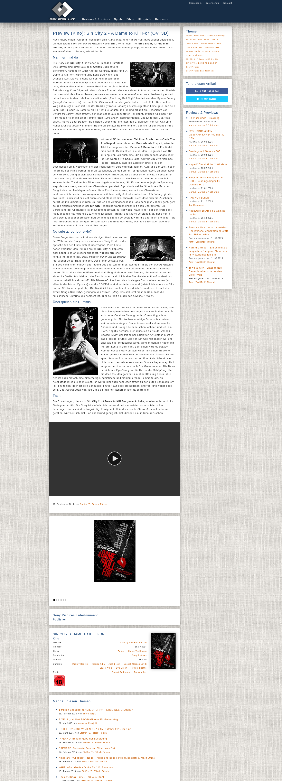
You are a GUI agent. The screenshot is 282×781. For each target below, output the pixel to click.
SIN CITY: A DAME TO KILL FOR (202, 63)
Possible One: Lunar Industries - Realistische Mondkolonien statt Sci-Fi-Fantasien (209, 231)
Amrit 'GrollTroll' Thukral (95, 762)
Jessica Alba (98, 664)
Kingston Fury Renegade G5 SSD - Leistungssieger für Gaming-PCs (206, 181)
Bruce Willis (106, 668)
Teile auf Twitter (207, 99)
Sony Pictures (139, 655)
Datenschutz (212, 3)
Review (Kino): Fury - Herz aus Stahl (81, 777)
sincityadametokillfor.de (134, 642)
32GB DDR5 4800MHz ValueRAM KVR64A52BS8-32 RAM (206, 135)
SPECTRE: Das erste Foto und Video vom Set (87, 748)
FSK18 (215, 40)
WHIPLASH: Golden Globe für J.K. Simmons (86, 767)
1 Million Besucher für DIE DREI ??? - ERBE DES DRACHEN (96, 710)
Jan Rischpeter (197, 205)
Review (215, 51)
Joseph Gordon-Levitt (135, 664)
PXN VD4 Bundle (199, 197)
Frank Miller (140, 672)
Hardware (161, 19)
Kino (201, 47)
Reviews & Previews (96, 19)
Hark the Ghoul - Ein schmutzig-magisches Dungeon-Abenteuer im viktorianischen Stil (208, 251)
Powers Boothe (139, 668)
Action (121, 651)
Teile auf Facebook (207, 91)
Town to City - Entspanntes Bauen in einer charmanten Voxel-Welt (205, 271)
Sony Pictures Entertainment (200, 71)
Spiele (118, 19)
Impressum (195, 3)
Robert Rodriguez (121, 672)
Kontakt (227, 3)
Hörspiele (144, 19)
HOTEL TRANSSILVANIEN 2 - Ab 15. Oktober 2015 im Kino (95, 729)
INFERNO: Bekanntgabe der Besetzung (83, 738)
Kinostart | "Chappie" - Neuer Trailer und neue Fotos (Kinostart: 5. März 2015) (107, 758)
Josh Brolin (114, 664)
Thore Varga (89, 714)
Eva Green (121, 668)
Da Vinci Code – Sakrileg (204, 118)
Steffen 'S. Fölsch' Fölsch (93, 504)
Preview (206, 51)
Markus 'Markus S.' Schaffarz (204, 125)
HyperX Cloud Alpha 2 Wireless (208, 164)
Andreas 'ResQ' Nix (88, 723)
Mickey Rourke (80, 664)
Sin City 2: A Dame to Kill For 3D (202, 59)
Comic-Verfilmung (137, 651)
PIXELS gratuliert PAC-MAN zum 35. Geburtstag (88, 719)
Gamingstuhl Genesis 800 (204, 151)
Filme (130, 19)
